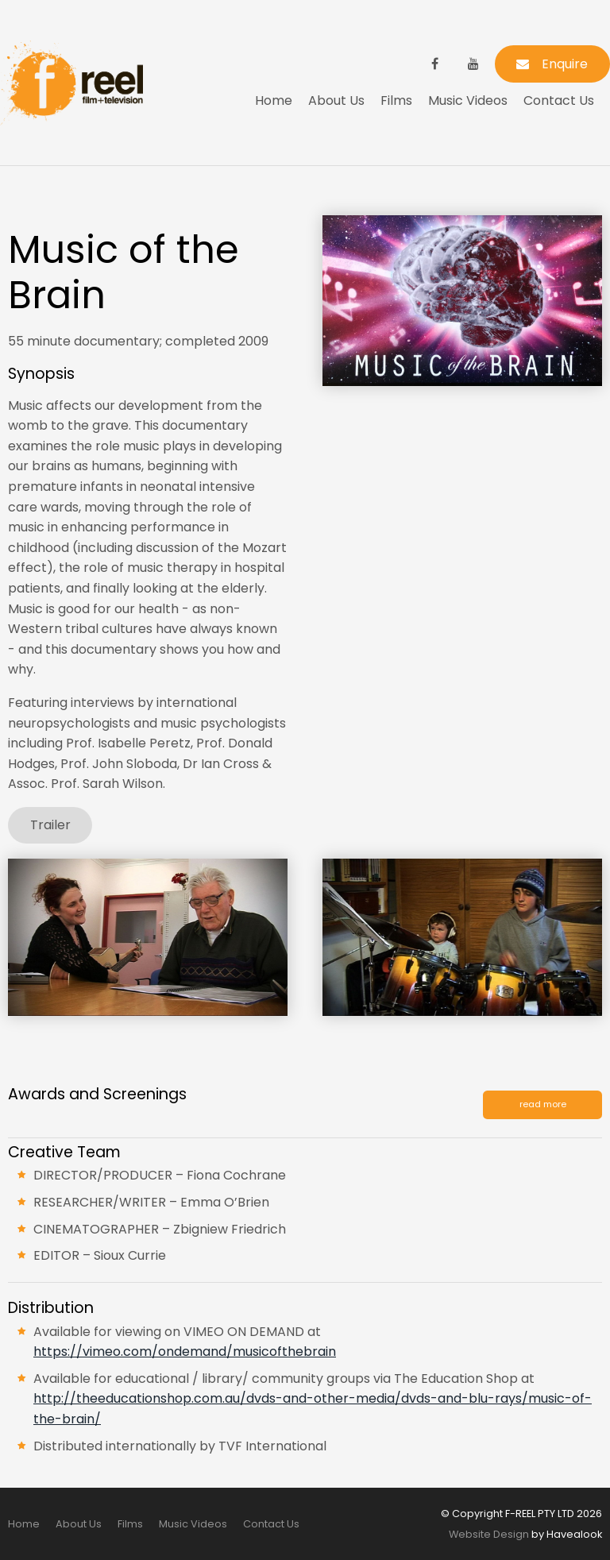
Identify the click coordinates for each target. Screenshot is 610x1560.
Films (396, 100)
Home (273, 100)
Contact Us (558, 100)
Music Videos (468, 100)
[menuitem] (24, 1524)
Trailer (50, 825)
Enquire (565, 64)
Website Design (489, 1534)
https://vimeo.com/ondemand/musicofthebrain (184, 1351)
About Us (336, 100)
